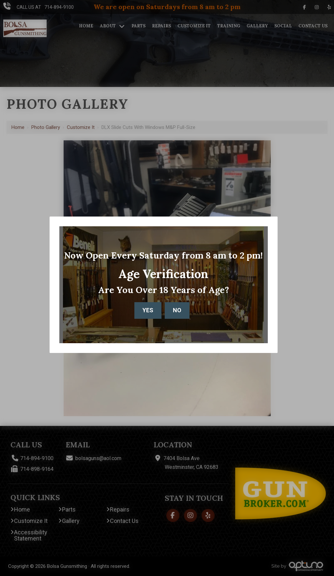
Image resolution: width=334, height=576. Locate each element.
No (177, 310)
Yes (148, 310)
